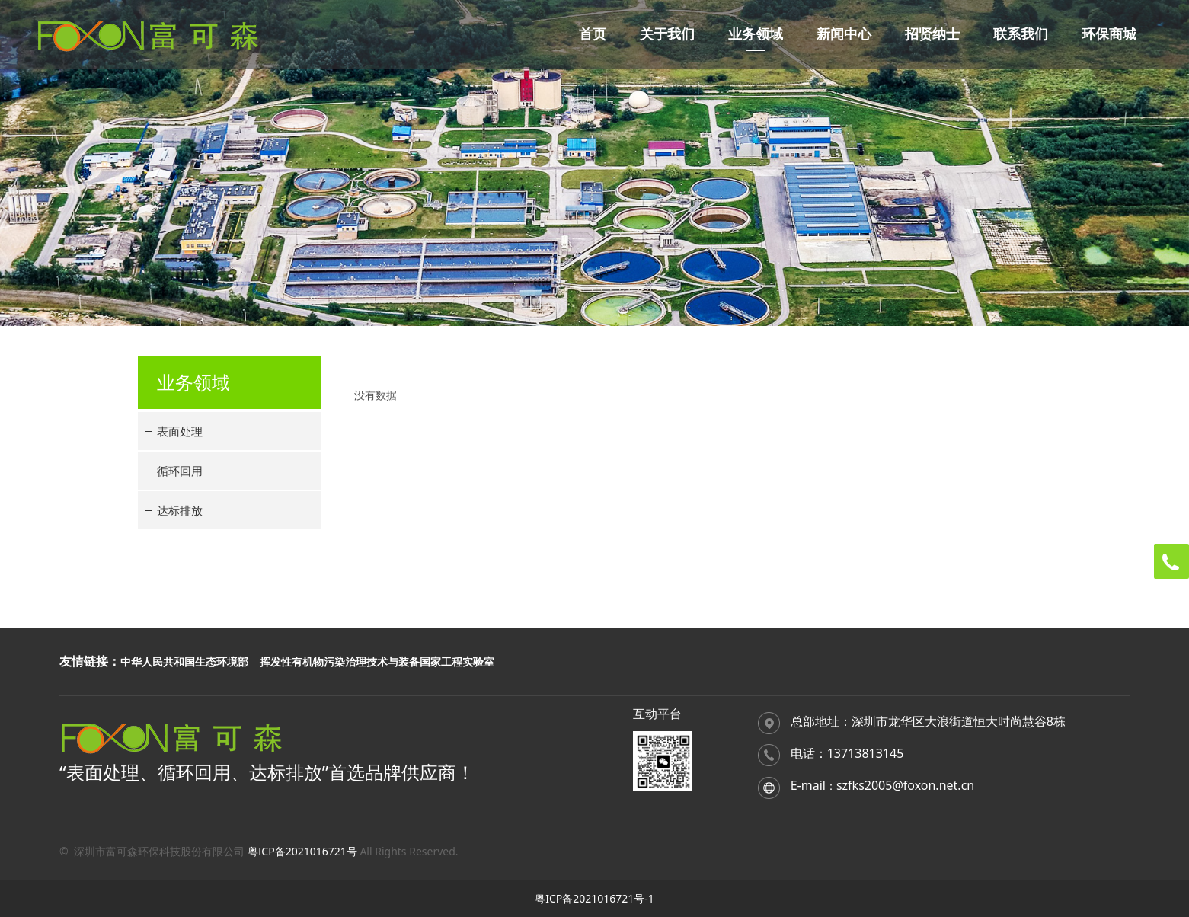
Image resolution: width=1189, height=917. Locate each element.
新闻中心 (844, 34)
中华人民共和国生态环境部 (184, 661)
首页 (592, 34)
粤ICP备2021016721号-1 (594, 898)
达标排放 (180, 510)
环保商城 (1109, 34)
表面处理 (180, 431)
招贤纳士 (932, 34)
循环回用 (180, 470)
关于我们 (667, 34)
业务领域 (755, 34)
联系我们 (1020, 34)
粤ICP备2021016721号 (302, 851)
